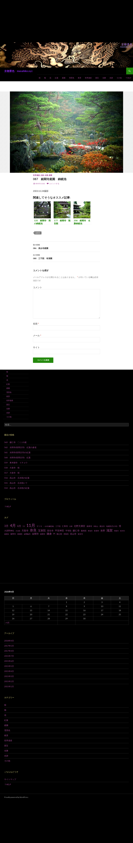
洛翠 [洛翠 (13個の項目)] (102, 530)
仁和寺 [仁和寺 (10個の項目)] (65, 526)
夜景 (79, 78)
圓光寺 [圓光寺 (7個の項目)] (102, 526)
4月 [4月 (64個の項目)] (13, 525)
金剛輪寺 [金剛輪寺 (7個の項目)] (27, 534)
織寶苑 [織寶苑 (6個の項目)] (6, 534)
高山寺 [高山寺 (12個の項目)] (73, 534)
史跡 (111, 78)
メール (37, 335)
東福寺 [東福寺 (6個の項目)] (90, 531)
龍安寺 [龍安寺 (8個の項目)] (80, 534)
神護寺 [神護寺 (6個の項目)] (116, 531)
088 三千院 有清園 (66, 256)
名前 (36, 323)
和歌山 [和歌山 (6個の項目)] (96, 526)
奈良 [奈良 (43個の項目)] (33, 530)
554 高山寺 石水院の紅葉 (16, 488)
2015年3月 (9, 676)
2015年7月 (9, 656)
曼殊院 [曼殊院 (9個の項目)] (83, 531)
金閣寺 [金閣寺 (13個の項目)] (35, 534)
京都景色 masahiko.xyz (18, 71)
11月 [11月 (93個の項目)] (30, 525)
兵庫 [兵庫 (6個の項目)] (70, 526)
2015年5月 (9, 666)
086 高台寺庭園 (66, 246)
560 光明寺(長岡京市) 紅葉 (17, 457)
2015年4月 (9, 671)
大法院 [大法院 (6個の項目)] (18, 531)
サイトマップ (10, 779)
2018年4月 (9, 640)
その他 (119, 78)
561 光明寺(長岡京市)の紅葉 (17, 452)
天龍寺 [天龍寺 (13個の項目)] (25, 530)
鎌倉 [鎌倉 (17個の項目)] (49, 533)
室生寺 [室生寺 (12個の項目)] (50, 530)
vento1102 (40, 183)
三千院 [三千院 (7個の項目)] (58, 526)
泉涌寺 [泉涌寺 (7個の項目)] (96, 531)
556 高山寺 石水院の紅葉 (16, 478)
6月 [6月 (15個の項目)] (19, 526)
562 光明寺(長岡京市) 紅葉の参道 (20, 447)
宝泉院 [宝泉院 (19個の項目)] (42, 530)
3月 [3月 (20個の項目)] (6, 525)
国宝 (97, 78)
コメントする (54, 183)
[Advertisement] (66, 21)
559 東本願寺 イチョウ (15, 462)
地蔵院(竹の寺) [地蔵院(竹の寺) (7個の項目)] (111, 526)
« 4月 (7, 622)
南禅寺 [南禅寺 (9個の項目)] (89, 526)
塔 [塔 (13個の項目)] (120, 526)
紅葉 (56, 78)
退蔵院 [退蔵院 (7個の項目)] (19, 534)
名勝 (104, 78)
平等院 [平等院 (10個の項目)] (68, 530)
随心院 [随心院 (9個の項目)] (59, 534)
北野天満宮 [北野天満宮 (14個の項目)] (79, 526)
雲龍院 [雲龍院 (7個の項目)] (66, 534)
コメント (37, 287)
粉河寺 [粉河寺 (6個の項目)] (122, 531)
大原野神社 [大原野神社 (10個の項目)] (9, 530)
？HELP (128, 78)
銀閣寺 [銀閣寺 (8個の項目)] (42, 534)
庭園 (63, 78)
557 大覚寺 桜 (12, 473)
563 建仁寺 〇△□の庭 (15, 442)
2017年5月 (9, 646)
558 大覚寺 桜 (12, 467)
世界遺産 (88, 78)
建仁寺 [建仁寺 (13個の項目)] (76, 530)
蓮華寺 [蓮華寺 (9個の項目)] (13, 534)
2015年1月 (9, 686)
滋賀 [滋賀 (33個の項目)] (109, 530)
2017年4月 (9, 651)
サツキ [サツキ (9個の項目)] (39, 526)
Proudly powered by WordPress (16, 797)
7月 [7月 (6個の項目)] (23, 526)
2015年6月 (9, 661)
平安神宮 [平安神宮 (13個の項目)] (59, 530)
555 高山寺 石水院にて (15, 483)
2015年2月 (9, 681)
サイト (36, 347)
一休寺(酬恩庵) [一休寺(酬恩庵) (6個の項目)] (49, 526)
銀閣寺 (37, 233)
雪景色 (71, 78)
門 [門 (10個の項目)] (54, 534)
